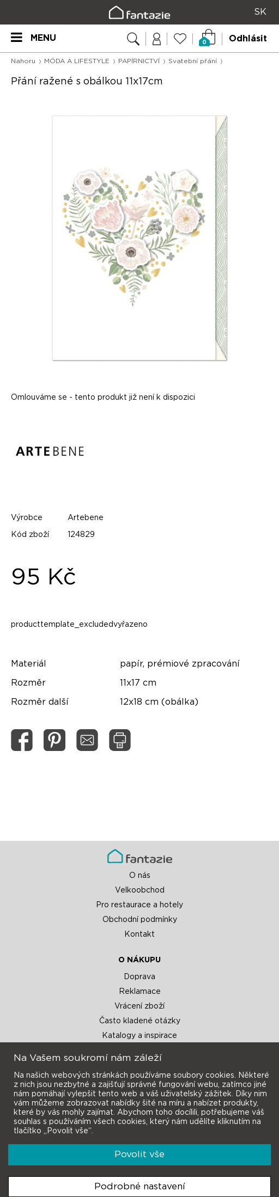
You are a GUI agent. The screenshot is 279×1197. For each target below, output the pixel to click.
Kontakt (139, 934)
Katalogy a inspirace (139, 1036)
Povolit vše (139, 1154)
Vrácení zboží (139, 1006)
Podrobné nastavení (139, 1186)
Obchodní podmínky (139, 920)
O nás (139, 876)
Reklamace (140, 992)
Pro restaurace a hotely (139, 905)
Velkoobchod (140, 890)
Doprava (139, 977)
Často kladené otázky (139, 1021)
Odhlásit (248, 38)
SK (260, 12)
